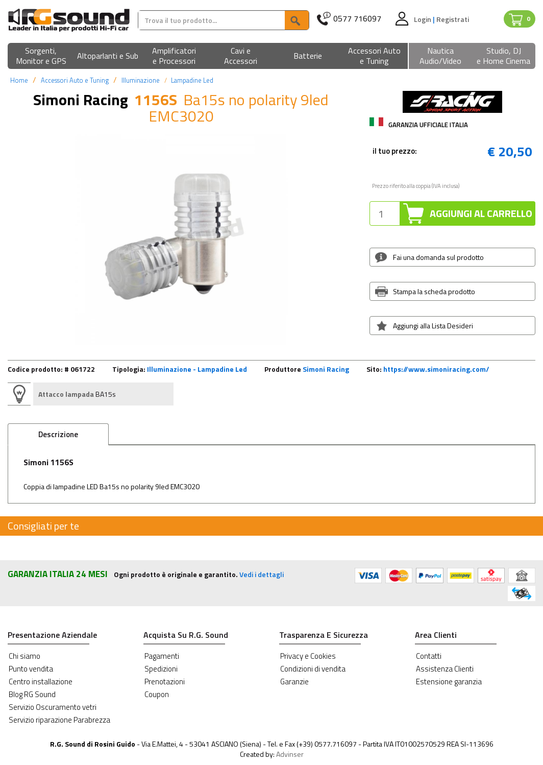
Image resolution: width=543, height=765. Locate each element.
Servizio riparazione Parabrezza (59, 720)
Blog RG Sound (32, 694)
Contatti (428, 656)
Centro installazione (40, 681)
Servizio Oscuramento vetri (52, 707)
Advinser (290, 754)
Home (19, 80)
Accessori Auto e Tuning (75, 80)
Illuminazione (140, 80)
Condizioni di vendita (312, 669)
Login (423, 19)
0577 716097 (357, 19)
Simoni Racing (326, 369)
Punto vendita (31, 669)
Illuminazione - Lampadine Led (197, 369)
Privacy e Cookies (308, 656)
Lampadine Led (192, 80)
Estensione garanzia (449, 681)
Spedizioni (161, 669)
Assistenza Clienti (445, 669)
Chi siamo (24, 656)
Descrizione (58, 434)
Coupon (156, 694)
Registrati (452, 19)
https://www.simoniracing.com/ (436, 369)
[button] (41, 56)
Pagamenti (161, 656)
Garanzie (294, 681)
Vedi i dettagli (261, 574)
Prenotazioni (164, 681)
